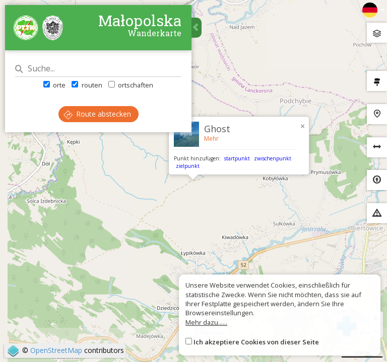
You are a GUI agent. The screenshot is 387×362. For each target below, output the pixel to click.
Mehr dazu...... (206, 322)
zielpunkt (188, 165)
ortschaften (130, 84)
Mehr (211, 138)
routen (87, 84)
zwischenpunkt (272, 158)
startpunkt (237, 158)
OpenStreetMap (56, 350)
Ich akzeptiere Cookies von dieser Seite (256, 341)
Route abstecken (97, 114)
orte (54, 84)
